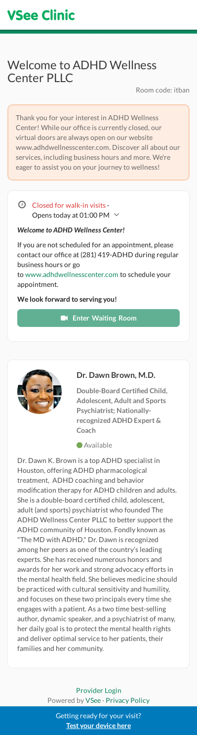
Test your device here (98, 725)
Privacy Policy (128, 700)
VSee (93, 700)
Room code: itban (163, 89)
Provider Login (98, 690)
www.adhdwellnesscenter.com (71, 274)
